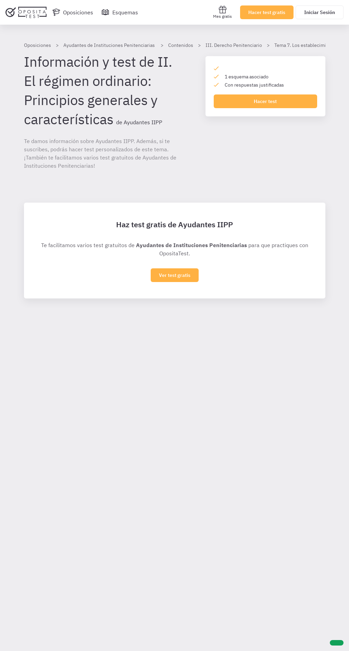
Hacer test (265, 101)
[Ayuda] (337, 643)
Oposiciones (37, 45)
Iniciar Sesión (319, 12)
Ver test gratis (174, 275)
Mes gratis (222, 12)
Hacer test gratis (266, 12)
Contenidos (180, 45)
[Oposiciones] (72, 12)
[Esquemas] (119, 12)
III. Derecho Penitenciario (233, 45)
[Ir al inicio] (26, 12)
